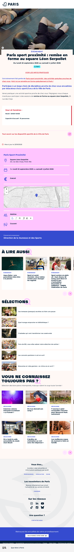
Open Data (52, 543)
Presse (45, 543)
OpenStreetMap (61, 207)
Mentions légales (8, 543)
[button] (36, 195)
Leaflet (52, 207)
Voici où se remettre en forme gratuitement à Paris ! (32, 81)
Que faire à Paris (17, 548)
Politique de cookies (64, 543)
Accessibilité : (28, 543)
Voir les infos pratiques (37, 73)
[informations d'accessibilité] (21, 218)
